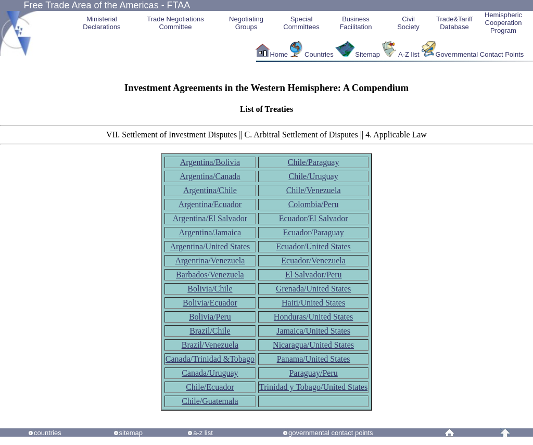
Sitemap (367, 54)
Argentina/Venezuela (210, 260)
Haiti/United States (313, 302)
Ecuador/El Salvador (313, 218)
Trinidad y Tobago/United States (313, 387)
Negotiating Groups (246, 23)
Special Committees (301, 23)
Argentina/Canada (210, 176)
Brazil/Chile (209, 330)
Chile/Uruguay (313, 176)
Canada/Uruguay (210, 372)
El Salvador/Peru (313, 274)
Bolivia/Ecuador (210, 302)
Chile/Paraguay (313, 162)
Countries (319, 54)
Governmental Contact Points (480, 54)
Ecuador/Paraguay (313, 232)
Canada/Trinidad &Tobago (210, 358)
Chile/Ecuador (210, 387)
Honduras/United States (313, 316)
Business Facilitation (355, 23)
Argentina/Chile (210, 190)
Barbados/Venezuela (210, 274)
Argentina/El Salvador (210, 218)
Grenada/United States (313, 288)
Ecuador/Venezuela (313, 260)
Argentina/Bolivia (210, 162)
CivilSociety (408, 23)
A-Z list (408, 54)
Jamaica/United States (313, 330)
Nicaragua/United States (313, 344)
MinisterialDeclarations (101, 23)
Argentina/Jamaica (210, 232)
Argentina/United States (210, 246)
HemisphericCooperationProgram (503, 22)
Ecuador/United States (313, 246)
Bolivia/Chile (209, 288)
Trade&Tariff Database (454, 23)
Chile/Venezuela (313, 190)
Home (279, 54)
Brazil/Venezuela (210, 344)
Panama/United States (313, 358)
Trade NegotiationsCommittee (175, 23)
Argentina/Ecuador (210, 204)
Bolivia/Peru (210, 316)
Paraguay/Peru (313, 372)
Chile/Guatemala (210, 401)
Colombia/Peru (313, 204)
